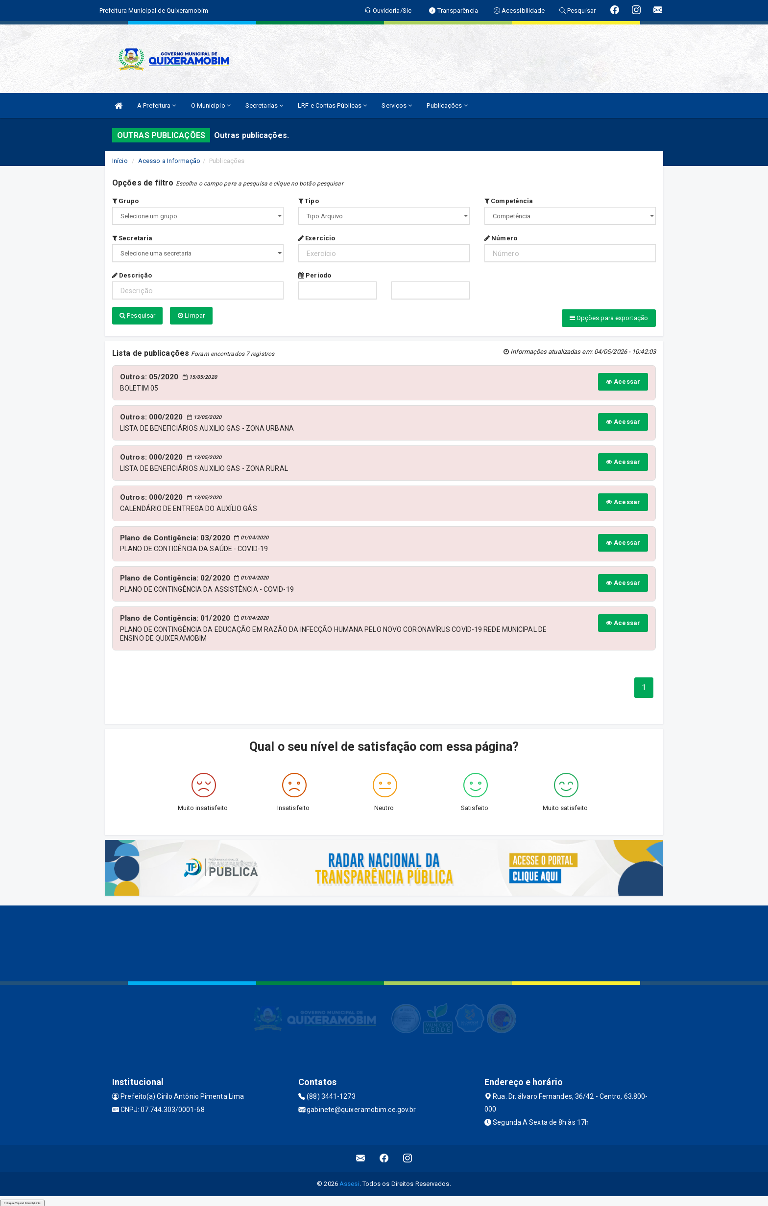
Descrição (132, 275)
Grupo (125, 201)
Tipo (308, 201)
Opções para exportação (609, 318)
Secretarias (264, 105)
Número (500, 238)
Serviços (397, 105)
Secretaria (132, 238)
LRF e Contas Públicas (332, 105)
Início (120, 160)
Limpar (191, 315)
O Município (211, 105)
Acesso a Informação (169, 160)
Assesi (349, 1181)
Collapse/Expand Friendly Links (22, 1201)
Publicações (447, 105)
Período (314, 275)
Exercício (316, 238)
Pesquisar (137, 315)
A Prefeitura (156, 105)
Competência (508, 201)
